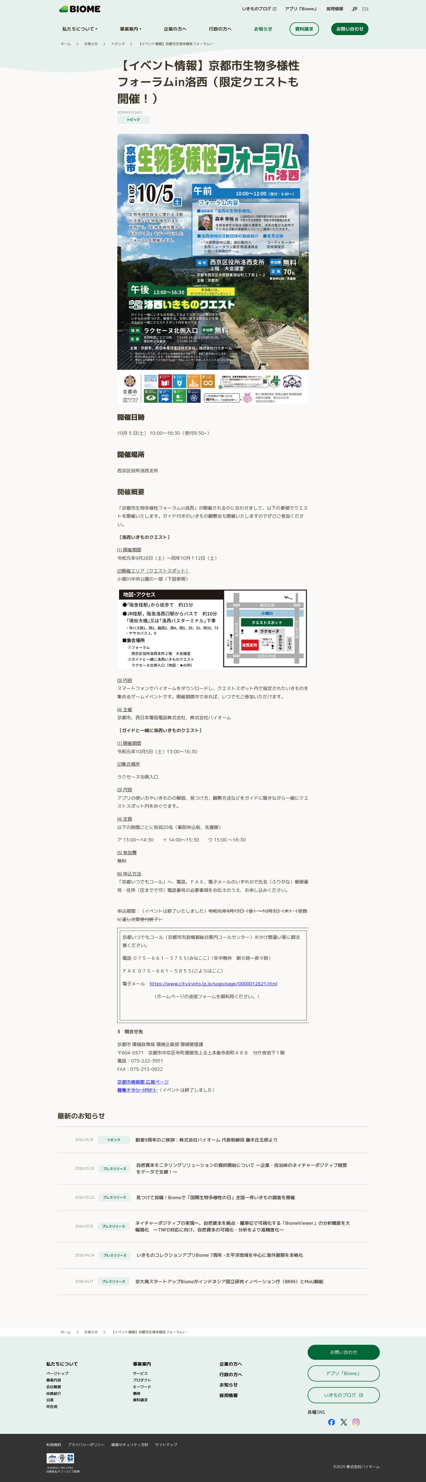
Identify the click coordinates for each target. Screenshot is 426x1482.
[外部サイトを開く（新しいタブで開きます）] (331, 1422)
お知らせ (91, 43)
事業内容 (53, 1380)
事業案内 (142, 1364)
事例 (136, 1393)
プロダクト (142, 1380)
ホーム (66, 43)
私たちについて (62, 1364)
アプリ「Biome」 (343, 1373)
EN (365, 9)
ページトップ (57, 1373)
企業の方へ (231, 1364)
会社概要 (53, 1386)
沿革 (50, 1399)
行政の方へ (231, 1374)
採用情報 (335, 9)
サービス (140, 1373)
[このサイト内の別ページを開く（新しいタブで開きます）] (259, 9)
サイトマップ (166, 1444)
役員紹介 (53, 1393)
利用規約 (53, 1444)
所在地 (52, 1406)
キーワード (142, 1386)
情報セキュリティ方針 (129, 1444)
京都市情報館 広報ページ (143, 1082)
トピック (118, 43)
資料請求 (140, 1399)
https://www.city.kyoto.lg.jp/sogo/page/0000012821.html (214, 983)
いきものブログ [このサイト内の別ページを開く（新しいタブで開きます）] (343, 1395)
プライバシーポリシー (86, 1444)
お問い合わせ (343, 1352)
